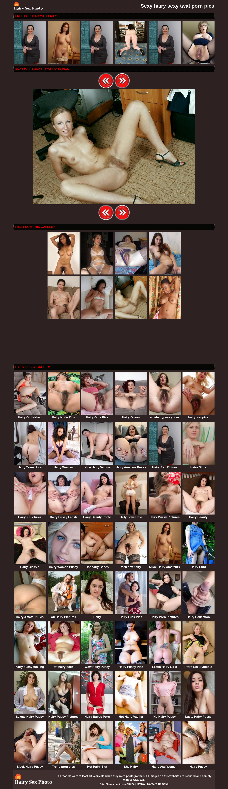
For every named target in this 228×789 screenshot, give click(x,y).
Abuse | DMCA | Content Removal (147, 784)
